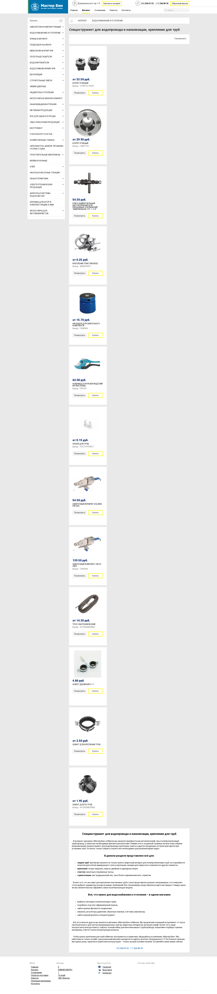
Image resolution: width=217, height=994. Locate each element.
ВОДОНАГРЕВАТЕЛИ (39, 63)
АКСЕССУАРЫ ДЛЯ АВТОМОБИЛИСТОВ (39, 212)
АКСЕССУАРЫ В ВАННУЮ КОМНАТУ (46, 98)
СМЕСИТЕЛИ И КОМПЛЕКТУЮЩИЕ (45, 27)
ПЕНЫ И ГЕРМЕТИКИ (39, 178)
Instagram (107, 973)
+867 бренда (64, 978)
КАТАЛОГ (82, 21)
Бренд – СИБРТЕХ (81, 146)
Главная (74, 10)
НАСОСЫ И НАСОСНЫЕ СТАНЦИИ (45, 173)
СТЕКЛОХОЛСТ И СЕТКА (41, 134)
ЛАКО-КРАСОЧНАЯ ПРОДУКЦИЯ (45, 122)
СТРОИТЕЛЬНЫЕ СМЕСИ (41, 80)
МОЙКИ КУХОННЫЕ (38, 161)
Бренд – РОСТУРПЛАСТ (83, 447)
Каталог (86, 10)
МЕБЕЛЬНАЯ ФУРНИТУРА (41, 51)
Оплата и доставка (39, 975)
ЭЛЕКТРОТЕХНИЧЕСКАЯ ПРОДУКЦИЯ (41, 185)
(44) (147, 3)
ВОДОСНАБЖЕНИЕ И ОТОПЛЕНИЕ (45, 33)
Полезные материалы (41, 981)
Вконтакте (107, 970)
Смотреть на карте (111, 3)
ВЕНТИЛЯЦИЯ (36, 74)
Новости (113, 10)
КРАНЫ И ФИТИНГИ (38, 39)
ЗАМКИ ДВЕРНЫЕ (38, 86)
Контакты (126, 10)
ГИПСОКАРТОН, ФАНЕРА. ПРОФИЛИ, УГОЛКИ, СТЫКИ (46, 147)
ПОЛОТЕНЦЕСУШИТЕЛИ (41, 57)
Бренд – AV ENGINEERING (84, 627)
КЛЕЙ (32, 167)
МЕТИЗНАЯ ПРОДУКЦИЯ (41, 110)
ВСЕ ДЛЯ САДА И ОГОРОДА (43, 116)
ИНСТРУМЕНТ (36, 128)
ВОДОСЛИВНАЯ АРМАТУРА (42, 68)
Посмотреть (79, 93)
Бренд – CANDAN (80, 328)
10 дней (61, 975)
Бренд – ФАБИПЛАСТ (82, 266)
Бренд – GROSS (79, 388)
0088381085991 (65, 970)
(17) (162, 3)
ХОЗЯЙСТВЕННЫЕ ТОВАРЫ (42, 140)
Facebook (107, 967)
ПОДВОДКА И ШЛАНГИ (40, 45)
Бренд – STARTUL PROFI (83, 86)
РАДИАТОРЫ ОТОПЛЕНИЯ (42, 92)
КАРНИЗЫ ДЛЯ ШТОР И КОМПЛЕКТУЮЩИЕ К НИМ (42, 203)
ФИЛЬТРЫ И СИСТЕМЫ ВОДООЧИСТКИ (40, 194)
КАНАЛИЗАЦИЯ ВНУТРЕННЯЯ (43, 104)
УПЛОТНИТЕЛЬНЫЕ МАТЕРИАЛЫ (45, 155)
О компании (100, 10)
